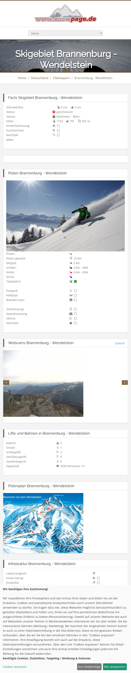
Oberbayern (61, 78)
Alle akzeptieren (115, 667)
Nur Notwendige (89, 667)
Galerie (120, 343)
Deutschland (39, 78)
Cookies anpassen (15, 667)
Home (22, 78)
